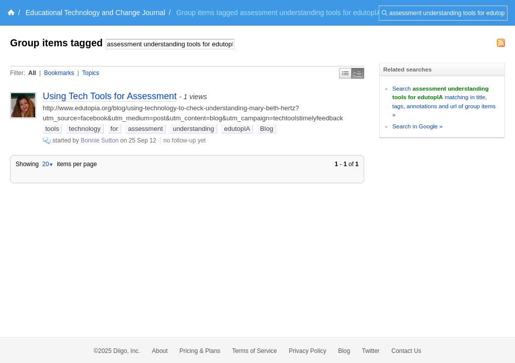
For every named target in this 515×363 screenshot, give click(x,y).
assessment (145, 128)
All (32, 73)
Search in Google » (417, 126)
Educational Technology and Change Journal (95, 13)
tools (52, 128)
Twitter (371, 350)
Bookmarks (59, 73)
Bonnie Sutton (99, 140)
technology (85, 128)
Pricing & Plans (200, 350)
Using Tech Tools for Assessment (110, 96)
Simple (345, 73)
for (114, 128)
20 (47, 164)
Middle (358, 73)
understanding (193, 128)
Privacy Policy (307, 350)
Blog (266, 128)
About (159, 350)
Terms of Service (254, 350)
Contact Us (406, 350)
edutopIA (237, 128)
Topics (90, 73)
